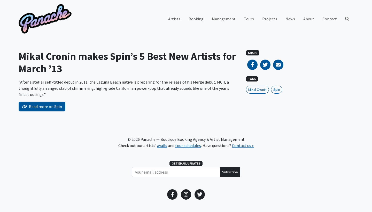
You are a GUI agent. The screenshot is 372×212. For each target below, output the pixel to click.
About (308, 18)
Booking (196, 18)
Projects (269, 18)
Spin (276, 89)
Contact (329, 18)
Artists (174, 18)
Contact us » (243, 145)
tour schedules (188, 145)
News (290, 18)
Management (224, 18)
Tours (249, 18)
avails (162, 145)
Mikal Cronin (257, 89)
